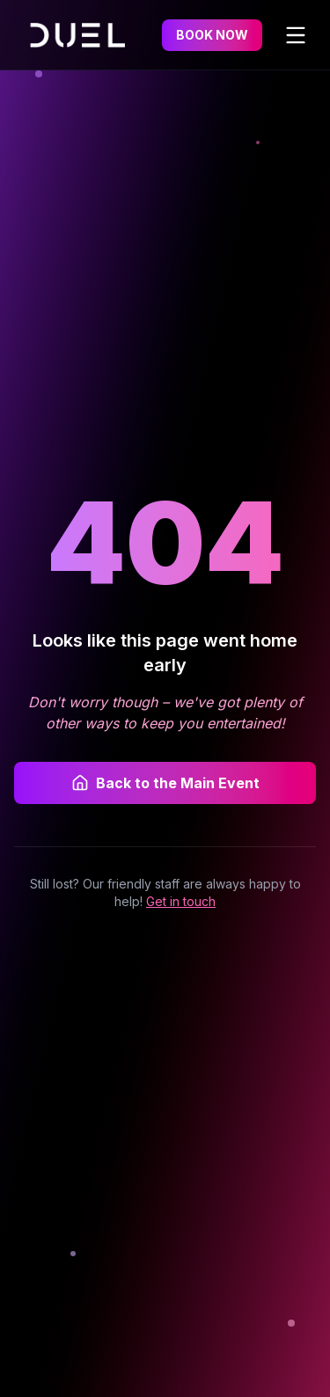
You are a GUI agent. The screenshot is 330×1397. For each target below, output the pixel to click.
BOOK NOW (212, 34)
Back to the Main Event (165, 783)
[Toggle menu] (295, 35)
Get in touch (181, 901)
